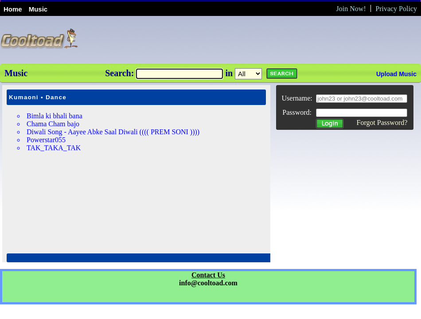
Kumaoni (24, 97)
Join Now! (351, 8)
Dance (56, 97)
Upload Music (396, 74)
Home (13, 9)
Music (38, 9)
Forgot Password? (381, 122)
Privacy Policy (396, 8)
